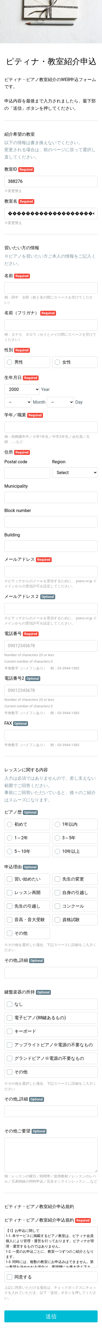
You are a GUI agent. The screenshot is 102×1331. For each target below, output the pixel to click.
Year (45, 389)
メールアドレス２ (29, 596)
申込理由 (21, 867)
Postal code (15, 461)
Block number (17, 510)
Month (39, 402)
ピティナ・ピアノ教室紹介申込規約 (47, 1220)
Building (12, 534)
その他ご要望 (25, 1131)
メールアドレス (28, 559)
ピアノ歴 (21, 812)
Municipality (16, 486)
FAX (16, 723)
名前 (17, 275)
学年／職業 (23, 415)
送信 (51, 1316)
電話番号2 (22, 678)
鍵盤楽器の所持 (27, 992)
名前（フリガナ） (30, 313)
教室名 (19, 201)
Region (59, 461)
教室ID (19, 169)
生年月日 (21, 377)
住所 (17, 452)
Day (79, 402)
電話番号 (21, 633)
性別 (17, 350)
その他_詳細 (24, 960)
